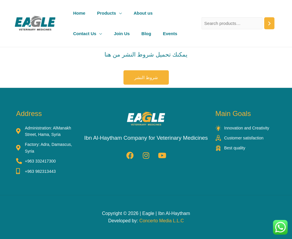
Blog (146, 33)
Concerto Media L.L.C (162, 220)
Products (106, 13)
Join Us (122, 33)
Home (79, 13)
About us (143, 13)
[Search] (269, 23)
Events (170, 33)
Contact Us (84, 33)
